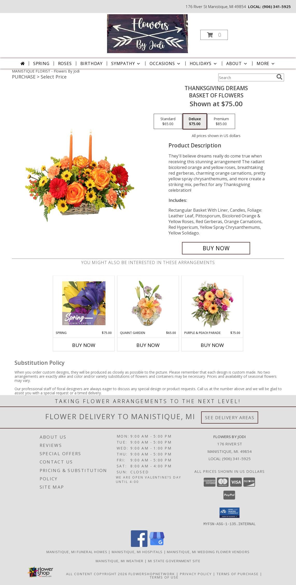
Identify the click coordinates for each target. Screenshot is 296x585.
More (266, 63)
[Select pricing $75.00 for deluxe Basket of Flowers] (194, 121)
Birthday (91, 63)
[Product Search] (246, 77)
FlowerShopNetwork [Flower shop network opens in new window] (152, 573)
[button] (214, 35)
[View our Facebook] (139, 545)
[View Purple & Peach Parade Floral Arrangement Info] (212, 303)
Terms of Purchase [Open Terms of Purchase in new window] (238, 573)
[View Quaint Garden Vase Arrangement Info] (148, 303)
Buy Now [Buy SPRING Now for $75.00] (83, 345)
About (237, 63)
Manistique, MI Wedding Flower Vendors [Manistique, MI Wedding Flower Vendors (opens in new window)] (208, 551)
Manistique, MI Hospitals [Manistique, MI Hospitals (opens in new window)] (137, 551)
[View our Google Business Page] (157, 545)
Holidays (204, 63)
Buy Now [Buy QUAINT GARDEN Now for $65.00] (148, 345)
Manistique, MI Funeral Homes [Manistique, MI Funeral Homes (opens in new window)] (76, 551)
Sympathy (126, 63)
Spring (41, 63)
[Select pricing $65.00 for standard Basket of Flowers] (168, 121)
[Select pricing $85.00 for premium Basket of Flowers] (221, 121)
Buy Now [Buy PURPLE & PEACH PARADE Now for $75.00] (212, 345)
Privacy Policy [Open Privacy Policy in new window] (196, 573)
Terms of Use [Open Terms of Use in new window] (164, 577)
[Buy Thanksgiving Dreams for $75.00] (216, 248)
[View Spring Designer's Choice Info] (83, 303)
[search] (279, 77)
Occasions (165, 63)
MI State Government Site (174, 560)
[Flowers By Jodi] (147, 33)
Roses (65, 63)
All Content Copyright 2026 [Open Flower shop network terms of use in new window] (96, 573)
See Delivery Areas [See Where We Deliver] (230, 417)
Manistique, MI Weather (120, 560)
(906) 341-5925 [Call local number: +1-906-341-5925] (276, 6)
